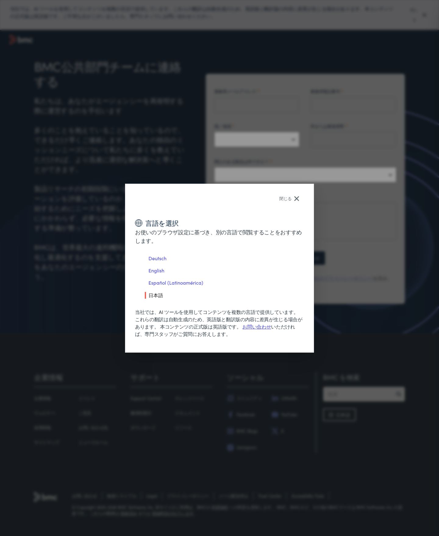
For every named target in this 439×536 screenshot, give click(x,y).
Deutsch (157, 258)
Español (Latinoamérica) (175, 282)
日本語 (155, 295)
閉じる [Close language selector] (289, 198)
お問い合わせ (256, 326)
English (156, 270)
